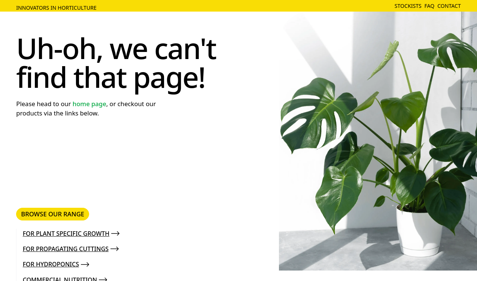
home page (89, 103)
